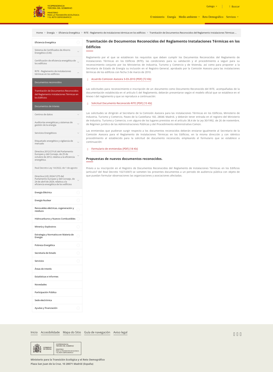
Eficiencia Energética (69, 32)
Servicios (39, 260)
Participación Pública (45, 292)
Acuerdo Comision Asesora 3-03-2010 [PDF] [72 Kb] (121, 79)
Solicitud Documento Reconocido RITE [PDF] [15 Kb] (121, 103)
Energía (171, 16)
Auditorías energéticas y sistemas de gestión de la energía (54, 124)
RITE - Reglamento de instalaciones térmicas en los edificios (114, 32)
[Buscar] (233, 6)
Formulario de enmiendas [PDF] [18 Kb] (114, 148)
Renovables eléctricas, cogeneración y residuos (54, 209)
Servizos (231, 16)
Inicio (34, 332)
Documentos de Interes (47, 106)
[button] (199, 16)
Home (39, 32)
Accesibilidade (50, 332)
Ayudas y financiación (46, 308)
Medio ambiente (188, 16)
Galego (210, 6)
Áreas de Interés (43, 268)
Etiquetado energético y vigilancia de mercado (54, 142)
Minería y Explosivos (45, 226)
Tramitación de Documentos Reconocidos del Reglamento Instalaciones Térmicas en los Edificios (200, 32)
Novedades (41, 284)
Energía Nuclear (43, 200)
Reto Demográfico (212, 16)
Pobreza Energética (45, 245)
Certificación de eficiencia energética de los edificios (55, 62)
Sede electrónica (43, 300)
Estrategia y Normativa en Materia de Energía (54, 236)
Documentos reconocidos (48, 82)
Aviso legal (120, 332)
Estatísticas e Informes (46, 276)
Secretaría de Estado (45, 252)
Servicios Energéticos (46, 132)
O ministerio (157, 16)
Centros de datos (44, 114)
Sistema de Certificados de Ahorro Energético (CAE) (52, 51)
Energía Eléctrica (43, 192)
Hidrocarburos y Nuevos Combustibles (55, 218)
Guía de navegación (97, 332)
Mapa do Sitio (72, 332)
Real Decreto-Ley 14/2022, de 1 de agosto (56, 167)
